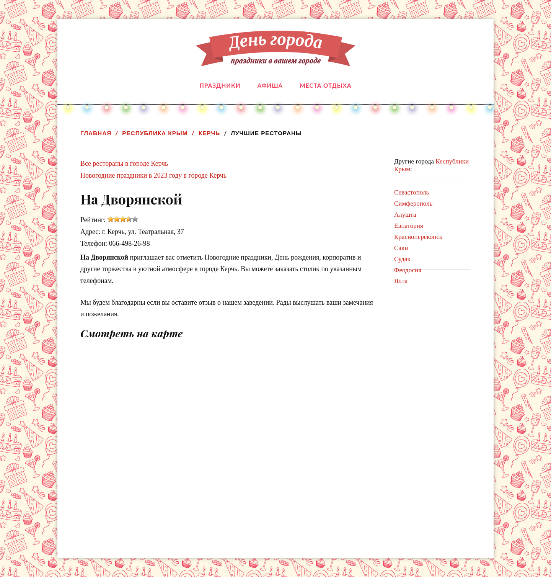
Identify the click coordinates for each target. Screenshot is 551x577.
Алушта (405, 214)
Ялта (401, 280)
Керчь (209, 133)
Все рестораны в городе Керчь (124, 163)
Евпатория (408, 225)
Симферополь (413, 203)
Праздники (220, 85)
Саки (401, 248)
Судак (402, 259)
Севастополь (411, 192)
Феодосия (407, 270)
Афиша (270, 85)
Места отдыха (325, 85)
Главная (95, 133)
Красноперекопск (418, 236)
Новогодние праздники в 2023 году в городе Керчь (153, 175)
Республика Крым (154, 133)
